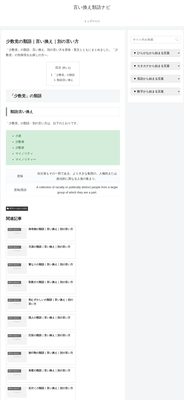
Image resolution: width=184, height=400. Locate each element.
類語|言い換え (65, 80)
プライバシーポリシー (169, 389)
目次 (58, 67)
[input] (155, 39)
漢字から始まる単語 (17, 209)
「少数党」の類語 (64, 74)
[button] (177, 40)
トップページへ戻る (144, 389)
